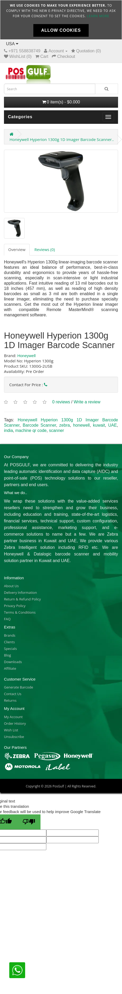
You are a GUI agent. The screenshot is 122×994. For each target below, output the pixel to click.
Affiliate (10, 668)
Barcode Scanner (39, 425)
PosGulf (58, 786)
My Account (13, 716)
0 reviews (61, 402)
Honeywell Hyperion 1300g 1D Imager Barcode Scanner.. (62, 139)
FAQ (7, 619)
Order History (15, 723)
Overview (16, 249)
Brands (9, 635)
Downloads (13, 661)
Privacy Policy (14, 605)
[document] (61, 20)
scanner (56, 430)
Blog (7, 655)
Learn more (98, 16)
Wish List (11, 730)
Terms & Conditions (19, 612)
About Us (11, 585)
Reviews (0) (44, 249)
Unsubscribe (14, 736)
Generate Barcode (18, 687)
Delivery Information (20, 592)
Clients (9, 642)
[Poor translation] (28, 821)
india (8, 430)
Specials (10, 648)
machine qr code (31, 430)
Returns (10, 700)
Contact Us (12, 693)
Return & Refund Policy (22, 599)
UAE (112, 425)
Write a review (87, 402)
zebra (64, 425)
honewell (81, 425)
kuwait (99, 425)
